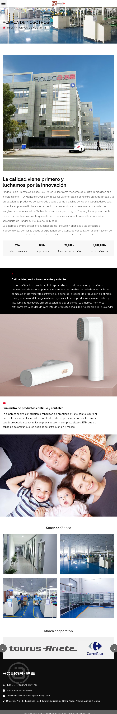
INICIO (11, 27)
